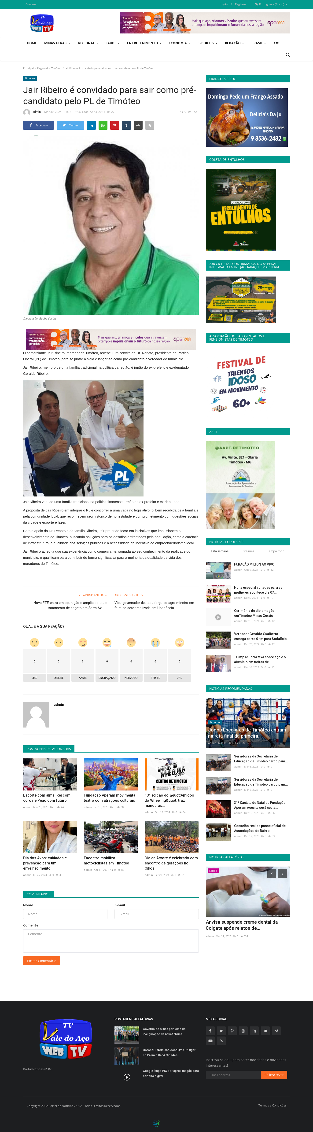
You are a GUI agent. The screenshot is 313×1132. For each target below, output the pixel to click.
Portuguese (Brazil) (271, 4)
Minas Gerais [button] (57, 43)
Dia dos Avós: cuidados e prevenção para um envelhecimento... (45, 863)
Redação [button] (234, 43)
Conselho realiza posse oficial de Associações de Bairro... (260, 828)
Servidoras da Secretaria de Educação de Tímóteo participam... (261, 758)
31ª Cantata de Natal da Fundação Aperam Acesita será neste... (260, 805)
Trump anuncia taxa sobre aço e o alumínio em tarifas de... (260, 659)
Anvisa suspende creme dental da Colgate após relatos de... (242, 925)
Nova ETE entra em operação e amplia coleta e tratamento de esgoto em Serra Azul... (70, 605)
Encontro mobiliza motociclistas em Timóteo (106, 860)
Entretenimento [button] (144, 43)
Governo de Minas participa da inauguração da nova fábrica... (164, 1031)
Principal (28, 68)
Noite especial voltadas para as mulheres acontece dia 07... (258, 590)
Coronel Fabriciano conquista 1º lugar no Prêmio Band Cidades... (169, 1052)
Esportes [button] (207, 43)
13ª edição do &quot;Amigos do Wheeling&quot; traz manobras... (169, 800)
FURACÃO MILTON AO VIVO (254, 564)
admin (32, 112)
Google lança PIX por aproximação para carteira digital (171, 1073)
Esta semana (219, 551)
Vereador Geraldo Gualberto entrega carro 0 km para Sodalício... (262, 636)
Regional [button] (88, 43)
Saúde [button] (113, 43)
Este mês (248, 551)
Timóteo (56, 68)
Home (32, 43)
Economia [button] (179, 43)
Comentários (38, 894)
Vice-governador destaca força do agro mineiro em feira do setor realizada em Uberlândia (154, 605)
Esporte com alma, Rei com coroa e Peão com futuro (46, 798)
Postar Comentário (41, 961)
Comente (30, 925)
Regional (42, 68)
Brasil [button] (258, 43)
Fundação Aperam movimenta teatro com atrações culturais (109, 798)
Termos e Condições (272, 1105)
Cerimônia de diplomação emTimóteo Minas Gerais (254, 613)
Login (224, 4)
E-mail (119, 905)
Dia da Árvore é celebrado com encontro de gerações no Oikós (171, 863)
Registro (240, 4)
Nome (28, 905)
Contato (31, 4)
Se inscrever (274, 1075)
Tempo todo (275, 551)
